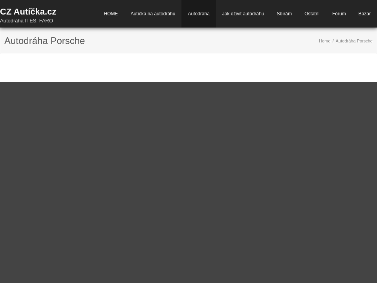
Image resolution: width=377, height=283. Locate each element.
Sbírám (284, 14)
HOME (111, 14)
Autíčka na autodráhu (152, 14)
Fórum (339, 14)
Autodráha (198, 14)
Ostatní (312, 14)
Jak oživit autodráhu (243, 14)
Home (324, 41)
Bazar (365, 14)
